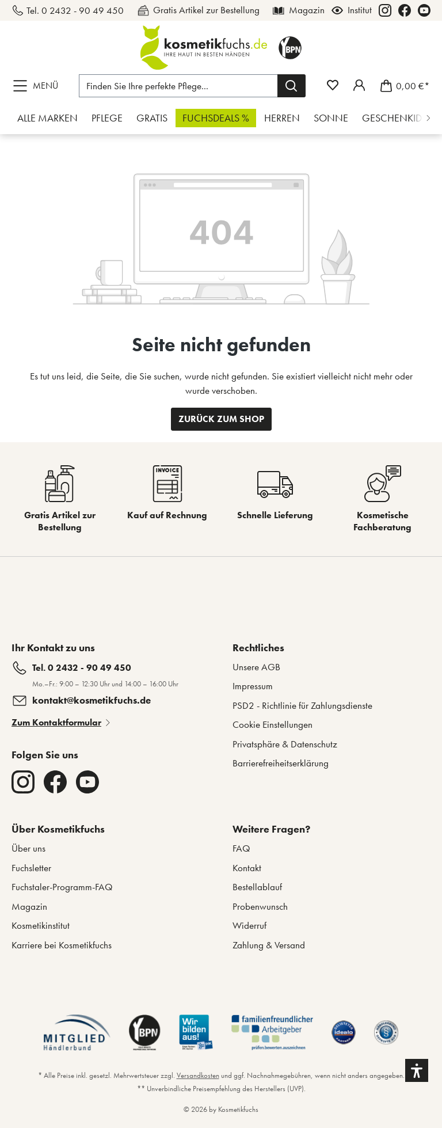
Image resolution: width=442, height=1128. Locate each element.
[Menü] (38, 85)
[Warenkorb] (401, 86)
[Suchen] (291, 85)
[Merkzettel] (332, 85)
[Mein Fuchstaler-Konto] (359, 85)
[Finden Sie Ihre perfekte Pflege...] (178, 85)
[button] (416, 1070)
